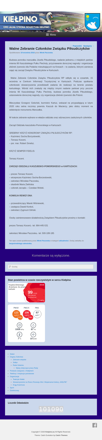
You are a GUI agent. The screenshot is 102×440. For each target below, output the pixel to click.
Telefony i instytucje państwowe (22, 374)
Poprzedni (76, 46)
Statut (12, 354)
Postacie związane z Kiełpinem (21, 371)
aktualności (64, 241)
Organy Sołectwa (16, 357)
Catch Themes (61, 435)
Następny (88, 46)
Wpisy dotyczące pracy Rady (27, 368)
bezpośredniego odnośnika (20, 243)
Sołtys (15, 362)
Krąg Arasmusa (19, 385)
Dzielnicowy (14, 390)
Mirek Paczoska (46, 53)
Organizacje (14, 376)
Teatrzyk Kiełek (18, 379)
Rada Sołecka (18, 365)
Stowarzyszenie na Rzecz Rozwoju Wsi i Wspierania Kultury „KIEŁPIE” (40, 382)
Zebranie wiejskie (19, 360)
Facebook (94, 425)
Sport (12, 388)
